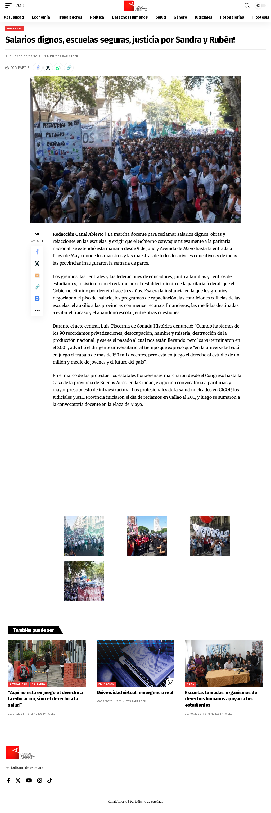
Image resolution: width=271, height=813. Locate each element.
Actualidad (18, 685)
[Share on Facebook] (38, 68)
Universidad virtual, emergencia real (135, 694)
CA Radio (38, 685)
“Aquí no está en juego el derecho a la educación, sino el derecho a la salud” (45, 700)
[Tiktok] (49, 781)
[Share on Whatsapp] (61, 68)
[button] (9, 5)
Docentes (14, 28)
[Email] (37, 278)
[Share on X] (49, 68)
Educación (106, 685)
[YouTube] (29, 781)
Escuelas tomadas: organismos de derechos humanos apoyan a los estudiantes (221, 700)
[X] (18, 781)
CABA (190, 685)
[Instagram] (39, 781)
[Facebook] (8, 781)
